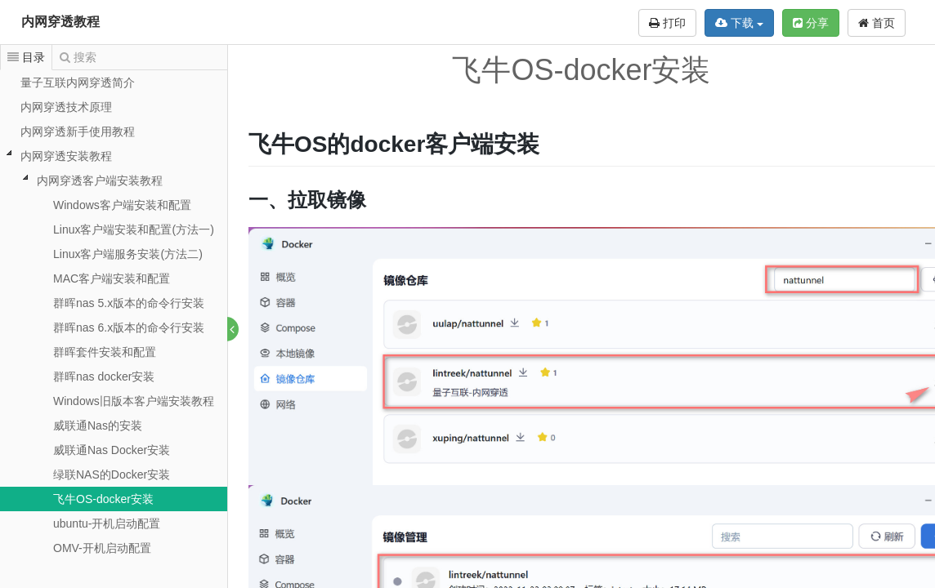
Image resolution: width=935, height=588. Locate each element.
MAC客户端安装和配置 (111, 278)
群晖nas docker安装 (103, 376)
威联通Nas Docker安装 (111, 450)
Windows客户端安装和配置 (122, 205)
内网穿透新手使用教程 (77, 131)
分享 (811, 22)
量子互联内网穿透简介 (77, 82)
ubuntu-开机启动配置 (106, 523)
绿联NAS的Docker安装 (111, 474)
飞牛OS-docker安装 (103, 499)
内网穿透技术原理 (66, 107)
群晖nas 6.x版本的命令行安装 (128, 327)
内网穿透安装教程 (66, 156)
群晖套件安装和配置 (104, 352)
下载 (739, 22)
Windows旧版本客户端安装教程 (133, 401)
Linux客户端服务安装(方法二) (128, 254)
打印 (667, 22)
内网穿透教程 (60, 22)
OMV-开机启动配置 (102, 548)
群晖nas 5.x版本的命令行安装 (128, 303)
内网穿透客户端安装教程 (100, 180)
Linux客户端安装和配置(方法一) (133, 229)
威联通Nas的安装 (97, 425)
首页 (876, 22)
